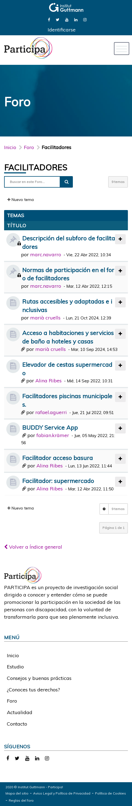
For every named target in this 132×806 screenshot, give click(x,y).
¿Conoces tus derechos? (33, 689)
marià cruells (45, 318)
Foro (12, 701)
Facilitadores (35, 167)
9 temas (118, 182)
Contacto (17, 724)
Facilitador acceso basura (57, 457)
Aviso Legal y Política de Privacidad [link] (61, 793)
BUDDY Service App (50, 427)
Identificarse (62, 30)
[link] (49, 19)
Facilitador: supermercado (58, 480)
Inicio (10, 147)
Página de (113, 528)
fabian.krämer (52, 435)
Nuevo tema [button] (20, 199)
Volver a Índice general (33, 547)
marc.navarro (45, 254)
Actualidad (19, 712)
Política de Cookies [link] (110, 793)
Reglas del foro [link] (21, 800)
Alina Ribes (48, 380)
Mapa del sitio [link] (16, 793)
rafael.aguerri (51, 412)
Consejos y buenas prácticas (39, 678)
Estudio (15, 667)
